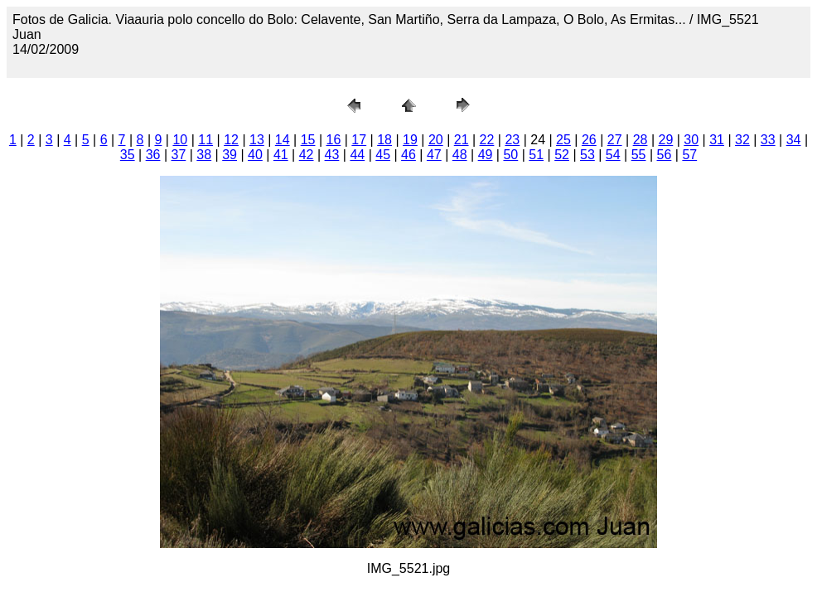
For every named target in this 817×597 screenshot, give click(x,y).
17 (358, 140)
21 (461, 140)
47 (434, 155)
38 (203, 155)
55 (638, 155)
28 (640, 140)
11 (205, 140)
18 (384, 140)
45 (382, 155)
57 (689, 155)
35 (127, 155)
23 (512, 140)
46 (408, 155)
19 (410, 140)
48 (459, 155)
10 (179, 140)
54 (613, 155)
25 (563, 140)
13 (256, 140)
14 (282, 140)
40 (255, 155)
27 (614, 140)
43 (332, 155)
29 (665, 140)
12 (231, 140)
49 (485, 155)
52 (561, 155)
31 (716, 140)
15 (308, 140)
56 (664, 155)
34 (793, 140)
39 (229, 155)
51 (536, 155)
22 (487, 140)
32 (742, 140)
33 (768, 140)
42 (306, 155)
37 (179, 155)
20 (435, 140)
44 (357, 155)
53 (587, 155)
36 (153, 155)
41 (280, 155)
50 (510, 155)
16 (333, 140)
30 (691, 140)
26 (589, 140)
